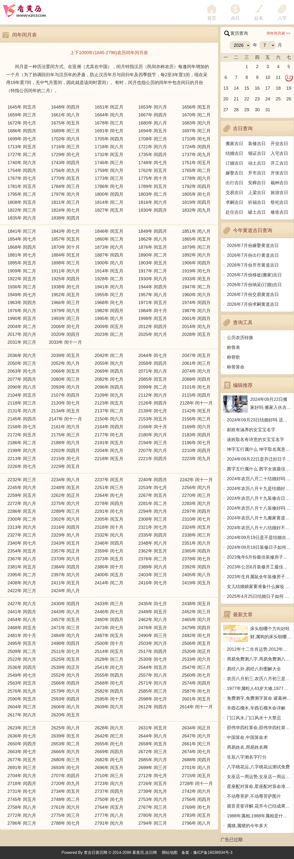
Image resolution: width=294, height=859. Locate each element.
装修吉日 (257, 143)
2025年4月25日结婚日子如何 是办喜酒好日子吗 (259, 596)
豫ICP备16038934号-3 (213, 852)
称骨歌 (233, 357)
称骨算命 (236, 367)
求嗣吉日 (234, 202)
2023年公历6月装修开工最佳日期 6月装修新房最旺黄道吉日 (259, 566)
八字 (282, 18)
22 (246, 99)
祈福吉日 (257, 202)
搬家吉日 (234, 143)
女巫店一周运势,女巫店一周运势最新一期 (259, 776)
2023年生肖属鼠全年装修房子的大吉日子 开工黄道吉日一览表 (259, 576)
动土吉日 (257, 163)
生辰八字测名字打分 (247, 757)
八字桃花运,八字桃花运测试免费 (258, 766)
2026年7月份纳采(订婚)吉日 (254, 284)
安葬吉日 (257, 182)
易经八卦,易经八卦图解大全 (254, 668)
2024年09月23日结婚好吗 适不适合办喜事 (259, 419)
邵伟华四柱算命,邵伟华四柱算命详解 (259, 727)
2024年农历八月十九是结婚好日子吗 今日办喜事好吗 (259, 488)
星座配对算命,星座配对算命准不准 (259, 786)
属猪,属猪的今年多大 (247, 825)
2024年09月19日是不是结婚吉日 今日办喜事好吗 (259, 537)
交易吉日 (234, 192)
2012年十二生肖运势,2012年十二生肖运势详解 (259, 649)
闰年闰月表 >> (278, 33)
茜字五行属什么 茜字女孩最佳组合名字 (259, 468)
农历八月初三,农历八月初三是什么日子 (259, 678)
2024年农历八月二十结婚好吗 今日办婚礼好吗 (259, 478)
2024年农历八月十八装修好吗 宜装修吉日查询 (259, 508)
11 (278, 77)
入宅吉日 (279, 153)
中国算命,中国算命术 (247, 737)
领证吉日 (257, 153)
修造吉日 (279, 212)
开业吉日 (279, 143)
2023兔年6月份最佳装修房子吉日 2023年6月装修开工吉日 (259, 557)
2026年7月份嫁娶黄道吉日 (253, 245)
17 (267, 88)
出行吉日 (234, 182)
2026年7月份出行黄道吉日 (253, 255)
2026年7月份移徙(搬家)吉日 (254, 274)
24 (267, 99)
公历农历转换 (240, 337)
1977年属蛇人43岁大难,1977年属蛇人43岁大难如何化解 (259, 688)
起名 (258, 18)
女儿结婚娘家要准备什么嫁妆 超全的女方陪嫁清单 (259, 586)
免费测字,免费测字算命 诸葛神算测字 (259, 698)
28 (236, 109)
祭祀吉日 (279, 202)
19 (288, 88)
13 (225, 88)
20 (225, 99)
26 (288, 99)
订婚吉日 (234, 163)
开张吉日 (279, 173)
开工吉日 (279, 163)
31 (267, 109)
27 (225, 109)
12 (288, 77)
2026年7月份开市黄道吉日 (253, 265)
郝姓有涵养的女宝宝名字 (251, 429)
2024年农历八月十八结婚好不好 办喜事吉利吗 (259, 527)
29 (246, 109)
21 (236, 99)
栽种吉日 (279, 182)
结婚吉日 (234, 153)
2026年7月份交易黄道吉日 (253, 294)
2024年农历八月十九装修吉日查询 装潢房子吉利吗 (259, 498)
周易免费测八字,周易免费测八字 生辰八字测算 (259, 659)
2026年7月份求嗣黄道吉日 (253, 304)
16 (257, 88)
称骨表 (233, 347)
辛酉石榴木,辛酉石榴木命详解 (256, 708)
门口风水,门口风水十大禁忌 (254, 717)
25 (278, 99)
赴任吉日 (234, 212)
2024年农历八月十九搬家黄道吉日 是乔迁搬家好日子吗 (259, 517)
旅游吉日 (279, 192)
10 (267, 77)
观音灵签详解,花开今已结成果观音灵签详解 (259, 806)
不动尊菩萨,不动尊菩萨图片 (254, 796)
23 (257, 99)
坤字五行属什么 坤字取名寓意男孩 (259, 449)
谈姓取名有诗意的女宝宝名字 (255, 439)
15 (246, 88)
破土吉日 (257, 212)
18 (278, 88)
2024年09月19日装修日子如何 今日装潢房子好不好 (259, 547)
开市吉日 (257, 173)
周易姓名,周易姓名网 (247, 747)
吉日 (235, 18)
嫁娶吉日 (234, 173)
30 (257, 109)
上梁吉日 (257, 192)
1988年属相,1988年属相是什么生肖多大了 (259, 815)
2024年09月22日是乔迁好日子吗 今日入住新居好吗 (259, 459)
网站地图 (170, 852)
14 (236, 88)
